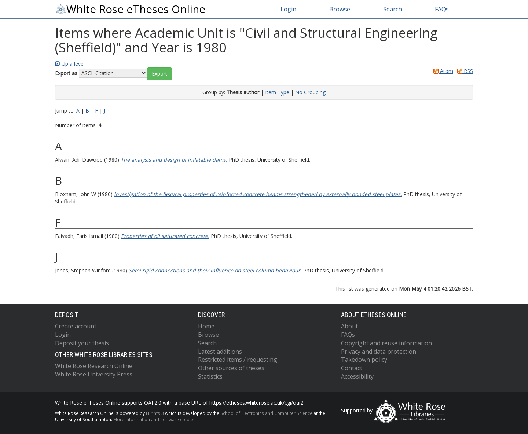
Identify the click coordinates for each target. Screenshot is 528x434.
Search (392, 9)
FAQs (442, 9)
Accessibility (357, 376)
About (349, 326)
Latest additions (220, 351)
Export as (66, 73)
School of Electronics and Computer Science (266, 413)
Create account (75, 326)
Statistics (210, 376)
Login (288, 9)
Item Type (277, 92)
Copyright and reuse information (386, 343)
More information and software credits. (154, 419)
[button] (159, 73)
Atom (442, 70)
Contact (351, 368)
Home (206, 326)
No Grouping (310, 92)
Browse (339, 9)
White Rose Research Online (93, 366)
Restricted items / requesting (237, 360)
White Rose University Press (93, 374)
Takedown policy (364, 360)
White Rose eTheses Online (130, 9)
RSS (464, 70)
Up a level (70, 63)
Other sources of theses (231, 368)
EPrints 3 (155, 413)
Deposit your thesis (82, 343)
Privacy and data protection (378, 351)
